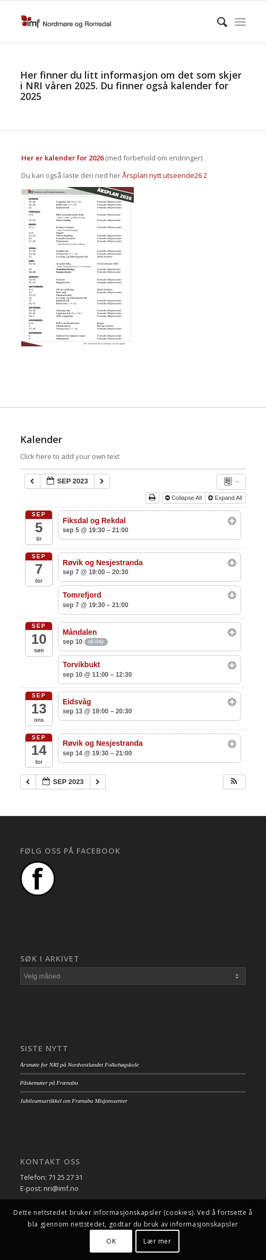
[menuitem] (217, 22)
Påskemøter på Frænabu (49, 1082)
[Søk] (217, 22)
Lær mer (157, 1241)
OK (111, 1241)
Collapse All (184, 498)
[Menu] (240, 22)
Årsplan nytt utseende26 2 (164, 175)
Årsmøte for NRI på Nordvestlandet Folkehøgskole (79, 1064)
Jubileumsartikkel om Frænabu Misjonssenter (74, 1100)
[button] (234, 782)
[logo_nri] (110, 22)
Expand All (226, 498)
